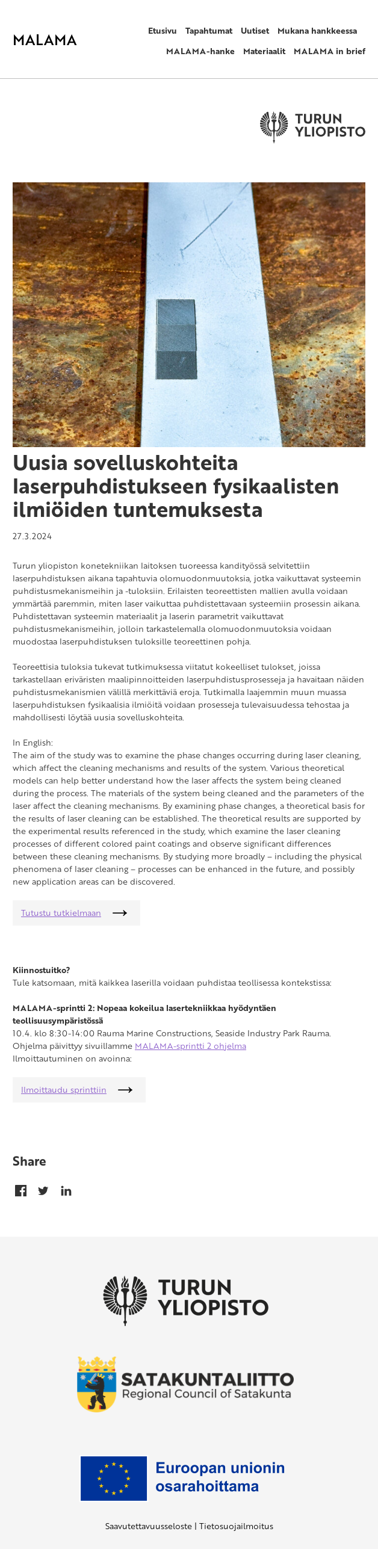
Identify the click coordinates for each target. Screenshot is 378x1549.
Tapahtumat (208, 30)
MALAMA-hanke (200, 51)
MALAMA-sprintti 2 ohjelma (190, 1045)
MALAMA (44, 39)
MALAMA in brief (329, 51)
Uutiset (255, 30)
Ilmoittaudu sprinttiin (64, 1089)
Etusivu (162, 30)
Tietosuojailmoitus (236, 1526)
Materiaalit (264, 51)
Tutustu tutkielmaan (61, 912)
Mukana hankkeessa (317, 30)
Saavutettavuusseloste (148, 1526)
